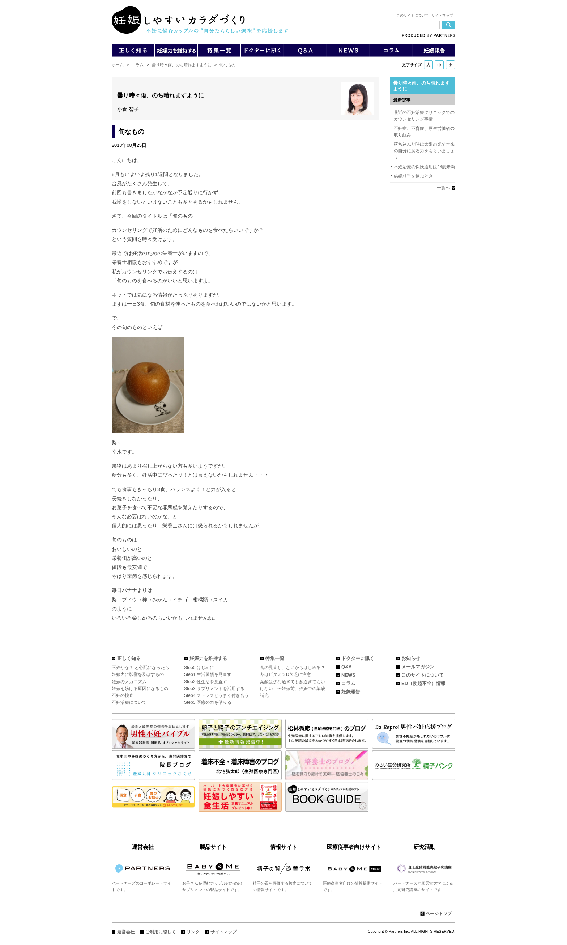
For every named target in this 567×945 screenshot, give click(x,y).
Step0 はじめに (199, 667)
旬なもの (227, 65)
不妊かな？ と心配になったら (140, 667)
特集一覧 (274, 658)
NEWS (348, 675)
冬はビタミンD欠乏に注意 (285, 674)
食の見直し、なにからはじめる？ (292, 667)
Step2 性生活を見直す (205, 681)
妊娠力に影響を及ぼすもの (138, 674)
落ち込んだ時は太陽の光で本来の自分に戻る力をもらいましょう (424, 151)
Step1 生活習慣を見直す (207, 674)
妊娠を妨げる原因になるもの (140, 688)
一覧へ (443, 187)
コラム (138, 65)
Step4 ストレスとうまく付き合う (216, 695)
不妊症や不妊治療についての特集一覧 (219, 50)
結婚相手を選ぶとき (413, 176)
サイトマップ (442, 15)
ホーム (118, 65)
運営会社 (126, 932)
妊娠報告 (350, 691)
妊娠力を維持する (208, 658)
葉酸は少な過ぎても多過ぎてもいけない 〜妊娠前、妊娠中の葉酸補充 (292, 688)
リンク (193, 932)
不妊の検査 (122, 695)
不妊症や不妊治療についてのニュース (348, 50)
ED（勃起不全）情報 (423, 683)
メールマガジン (417, 666)
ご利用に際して (160, 932)
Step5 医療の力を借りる (207, 702)
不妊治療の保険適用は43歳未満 (424, 166)
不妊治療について (129, 702)
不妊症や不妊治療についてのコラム (391, 50)
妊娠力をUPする (176, 50)
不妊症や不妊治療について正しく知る (133, 50)
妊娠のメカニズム (129, 681)
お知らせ (410, 658)
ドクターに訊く (357, 658)
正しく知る (129, 658)
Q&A (305, 50)
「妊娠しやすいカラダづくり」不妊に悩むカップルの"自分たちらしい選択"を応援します (200, 20)
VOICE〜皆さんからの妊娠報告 (434, 50)
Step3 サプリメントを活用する (214, 688)
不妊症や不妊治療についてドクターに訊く (262, 50)
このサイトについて (412, 15)
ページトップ (439, 913)
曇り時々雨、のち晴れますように (182, 65)
